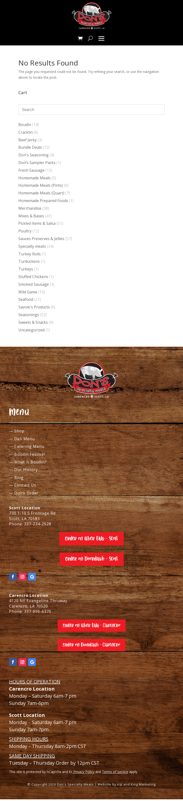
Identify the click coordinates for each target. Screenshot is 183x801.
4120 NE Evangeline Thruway (38, 602)
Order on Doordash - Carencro (91, 646)
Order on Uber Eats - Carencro (91, 627)
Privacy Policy (83, 773)
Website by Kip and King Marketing (127, 786)
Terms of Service (115, 773)
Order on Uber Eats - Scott (91, 540)
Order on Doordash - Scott (91, 560)
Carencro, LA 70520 (28, 607)
